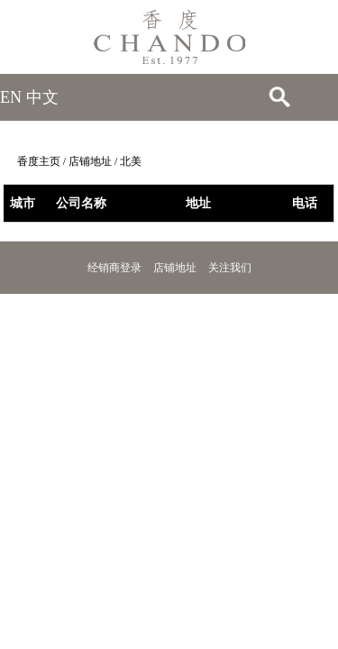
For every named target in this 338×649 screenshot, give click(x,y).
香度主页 (38, 161)
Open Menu (315, 97)
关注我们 (229, 267)
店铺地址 (90, 161)
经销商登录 (114, 267)
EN (11, 97)
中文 (42, 97)
